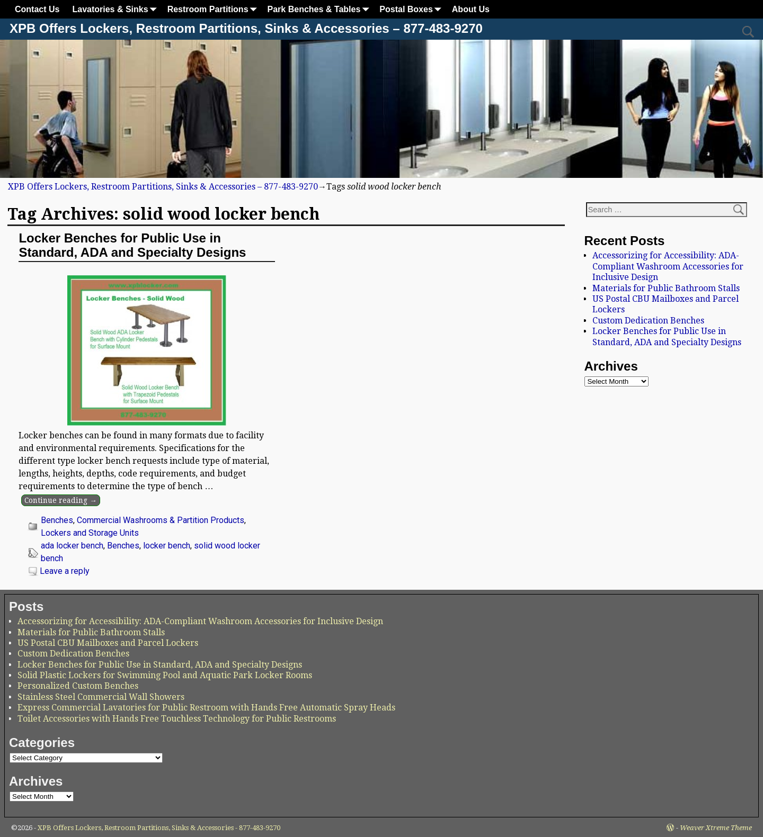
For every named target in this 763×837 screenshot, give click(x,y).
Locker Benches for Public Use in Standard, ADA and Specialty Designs (132, 245)
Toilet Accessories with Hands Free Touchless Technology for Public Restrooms (176, 719)
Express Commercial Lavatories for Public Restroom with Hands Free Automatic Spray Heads (206, 708)
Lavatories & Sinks (116, 9)
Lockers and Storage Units (90, 533)
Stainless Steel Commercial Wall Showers (100, 697)
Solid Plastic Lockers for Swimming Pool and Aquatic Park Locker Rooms (164, 675)
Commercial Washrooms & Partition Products (160, 520)
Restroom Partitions (214, 9)
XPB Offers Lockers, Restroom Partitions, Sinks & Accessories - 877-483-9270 (159, 828)
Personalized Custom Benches (77, 686)
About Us (471, 9)
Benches (57, 520)
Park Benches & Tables (321, 9)
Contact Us (37, 9)
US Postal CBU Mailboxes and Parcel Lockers (107, 643)
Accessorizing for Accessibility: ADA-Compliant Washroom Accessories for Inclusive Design (667, 266)
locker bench (166, 546)
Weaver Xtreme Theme (716, 828)
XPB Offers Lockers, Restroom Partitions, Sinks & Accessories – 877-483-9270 (246, 28)
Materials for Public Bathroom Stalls (666, 288)
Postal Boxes (412, 9)
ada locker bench (72, 546)
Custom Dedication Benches (648, 321)
